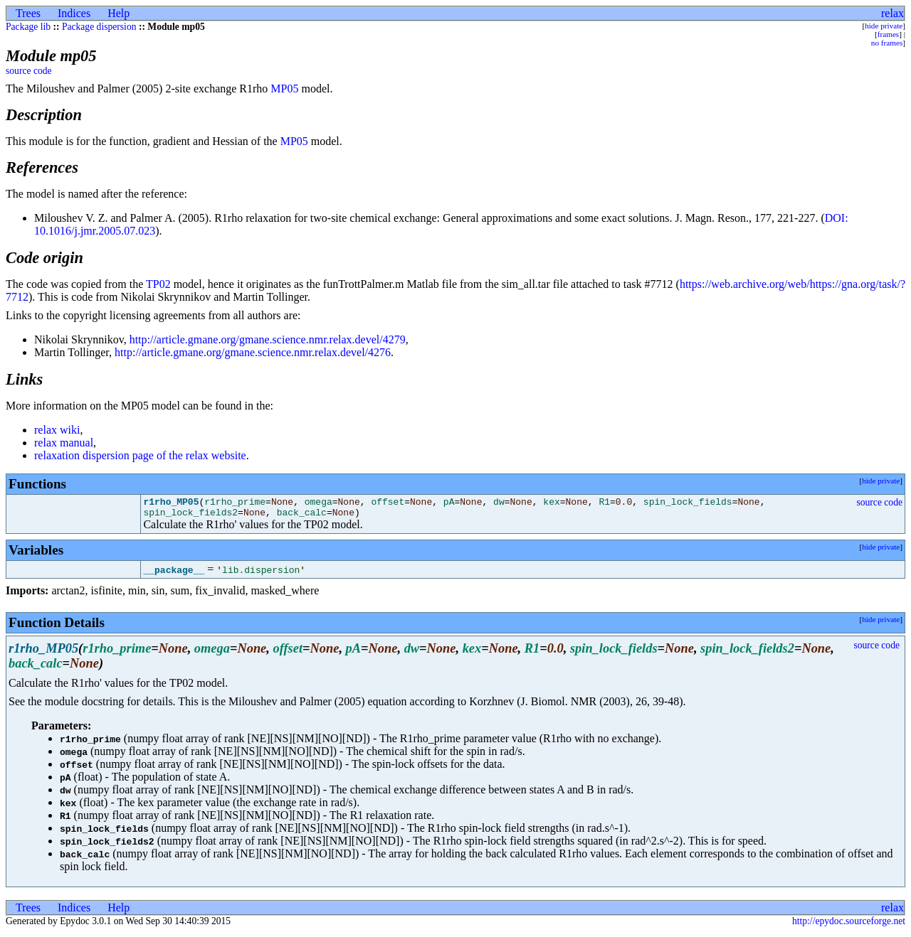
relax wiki (57, 430)
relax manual (63, 443)
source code (29, 70)
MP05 (284, 88)
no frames (886, 42)
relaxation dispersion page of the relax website (140, 455)
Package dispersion (99, 26)
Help (118, 13)
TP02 (158, 284)
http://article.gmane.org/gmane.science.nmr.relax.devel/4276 (253, 352)
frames (888, 34)
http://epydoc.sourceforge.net (848, 925)
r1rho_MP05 (171, 503)
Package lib (28, 26)
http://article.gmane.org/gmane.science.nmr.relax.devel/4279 (268, 339)
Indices (74, 13)
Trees (28, 13)
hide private (883, 25)
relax (892, 13)
